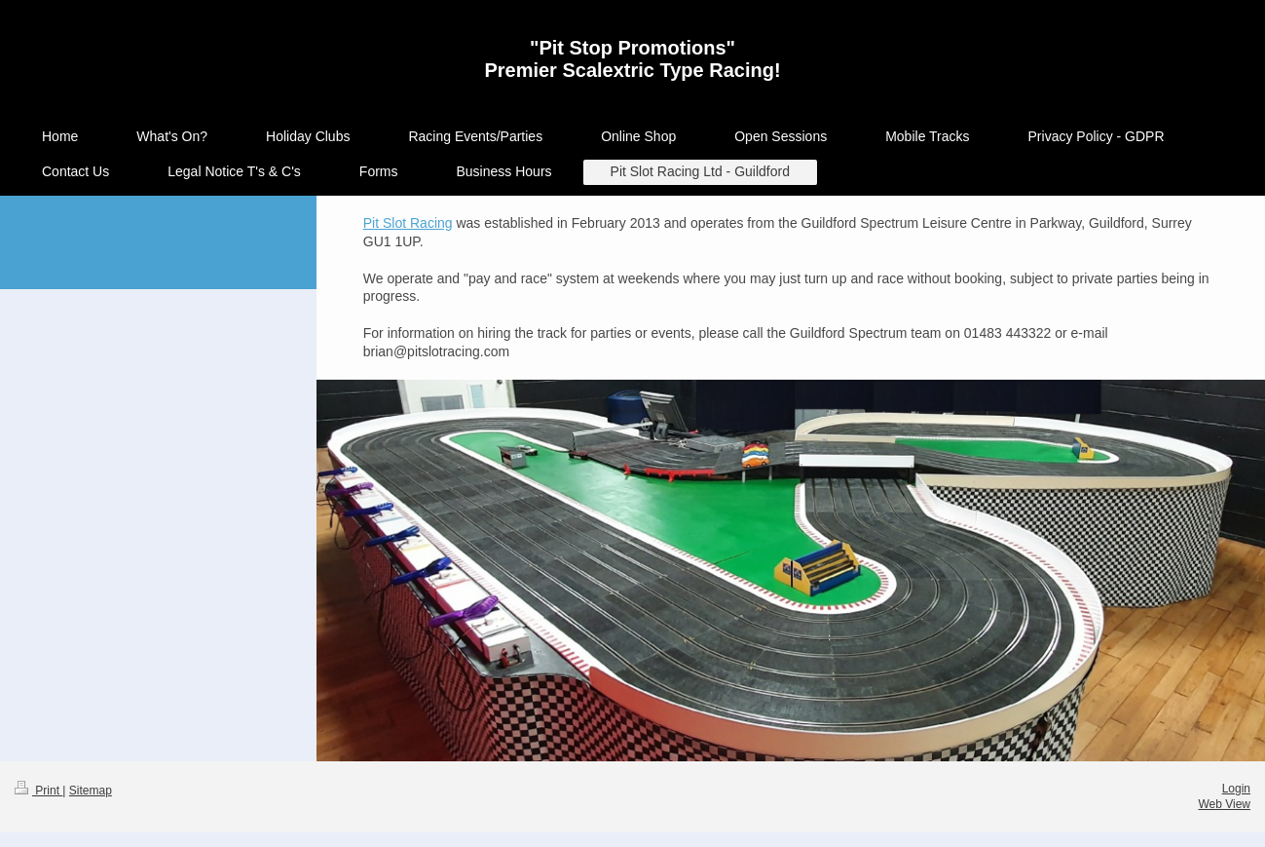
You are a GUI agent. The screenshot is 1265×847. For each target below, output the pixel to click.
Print (38, 790)
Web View (1224, 804)
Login (1236, 788)
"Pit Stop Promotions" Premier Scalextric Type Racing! (632, 59)
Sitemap (90, 790)
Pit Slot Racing (408, 223)
